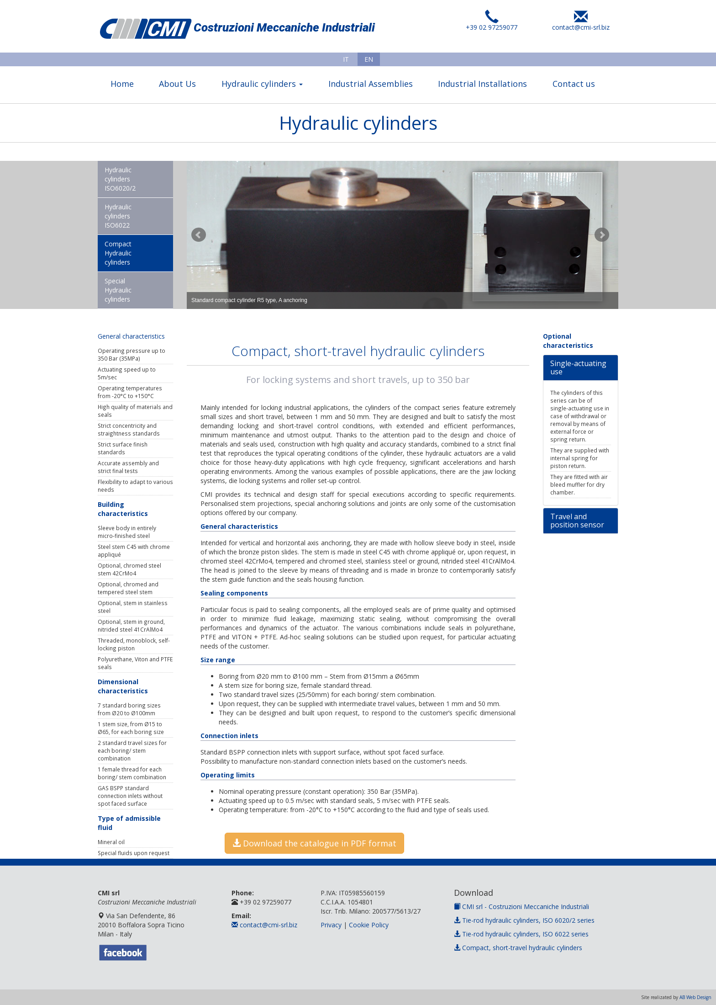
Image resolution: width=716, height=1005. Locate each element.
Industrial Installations (482, 83)
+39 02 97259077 (491, 24)
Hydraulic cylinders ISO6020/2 (120, 178)
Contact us (574, 83)
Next (602, 235)
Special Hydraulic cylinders (118, 290)
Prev (198, 235)
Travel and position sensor (577, 520)
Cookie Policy (369, 924)
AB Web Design (695, 997)
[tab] (580, 367)
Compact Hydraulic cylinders (118, 252)
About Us (177, 83)
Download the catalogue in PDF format (314, 843)
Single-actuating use (578, 367)
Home (122, 83)
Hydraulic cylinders (262, 83)
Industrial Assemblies (370, 83)
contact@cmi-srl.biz (581, 24)
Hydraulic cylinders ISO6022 (118, 215)
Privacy (331, 924)
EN (368, 59)
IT (346, 59)
